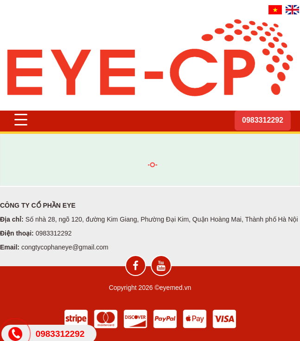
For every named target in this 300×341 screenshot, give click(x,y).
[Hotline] (263, 121)
